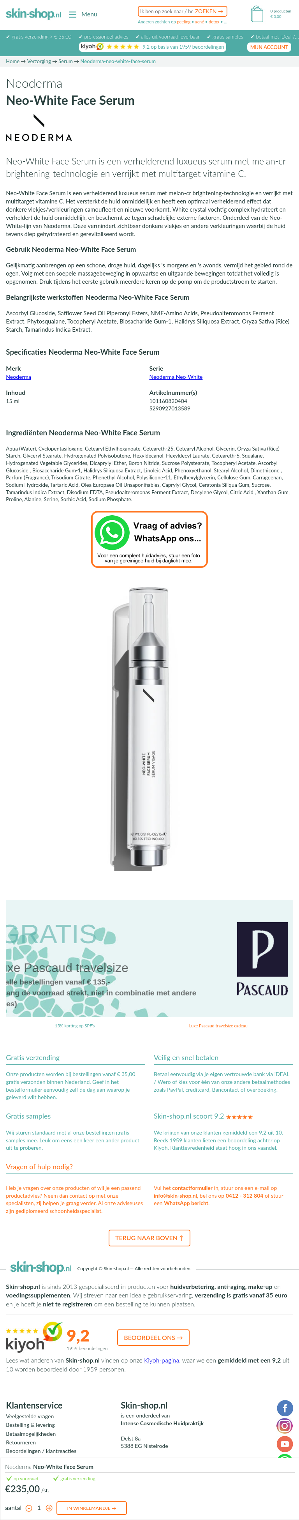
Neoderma (18, 376)
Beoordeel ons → (153, 1337)
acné (199, 21)
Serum (65, 61)
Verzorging (39, 61)
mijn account (269, 47)
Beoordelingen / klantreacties (41, 1451)
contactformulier (192, 1187)
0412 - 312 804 (245, 1195)
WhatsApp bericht (186, 1203)
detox (214, 21)
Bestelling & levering (30, 1424)
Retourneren (21, 1442)
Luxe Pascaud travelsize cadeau (218, 1025)
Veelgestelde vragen (30, 1416)
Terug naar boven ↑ (149, 1237)
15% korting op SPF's (75, 1025)
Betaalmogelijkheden (31, 1433)
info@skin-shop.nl (175, 1195)
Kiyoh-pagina (161, 1360)
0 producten (281, 11)
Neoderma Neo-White (175, 376)
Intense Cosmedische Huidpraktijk (162, 1423)
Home (12, 61)
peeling (183, 21)
